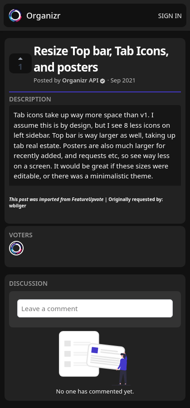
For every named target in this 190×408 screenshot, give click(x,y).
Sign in (170, 15)
